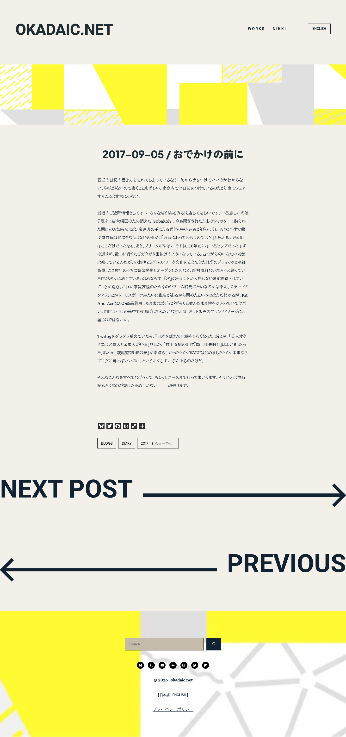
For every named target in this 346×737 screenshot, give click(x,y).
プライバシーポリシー (173, 709)
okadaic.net (71, 28)
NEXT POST (80, 494)
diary (127, 443)
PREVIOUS (274, 568)
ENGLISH (319, 29)
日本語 (165, 695)
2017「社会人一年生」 (158, 443)
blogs (107, 443)
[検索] (213, 644)
